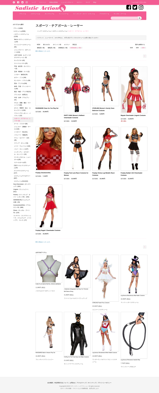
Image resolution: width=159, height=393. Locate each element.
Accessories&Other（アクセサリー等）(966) (22, 206)
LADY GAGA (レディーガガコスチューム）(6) (22, 56)
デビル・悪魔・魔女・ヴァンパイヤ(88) (22, 104)
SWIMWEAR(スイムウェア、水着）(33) (22, 201)
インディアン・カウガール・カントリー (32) (21, 153)
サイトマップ (92, 383)
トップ (34, 2)
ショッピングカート (67, 2)
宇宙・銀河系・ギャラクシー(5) (22, 67)
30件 (137, 48)
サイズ (88, 2)
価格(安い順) (41, 48)
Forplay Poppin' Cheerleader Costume (48, 230)
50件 (131, 48)
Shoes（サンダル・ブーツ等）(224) (21, 211)
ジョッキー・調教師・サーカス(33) (22, 128)
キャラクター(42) (19, 60)
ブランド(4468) (18, 28)
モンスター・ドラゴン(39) (22, 80)
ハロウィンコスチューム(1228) (21, 35)
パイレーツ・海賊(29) (21, 135)
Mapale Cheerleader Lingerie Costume (133, 115)
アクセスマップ (81, 383)
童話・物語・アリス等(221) (22, 91)
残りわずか (46, 44)
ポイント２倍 (57, 44)
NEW (38, 44)
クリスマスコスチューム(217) (21, 172)
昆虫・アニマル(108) (20, 83)
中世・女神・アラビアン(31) (21, 99)
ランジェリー (63, 13)
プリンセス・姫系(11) (21, 94)
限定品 (75, 44)
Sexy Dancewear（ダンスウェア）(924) (22, 185)
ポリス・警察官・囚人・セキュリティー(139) (22, 109)
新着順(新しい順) (76, 48)
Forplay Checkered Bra (43, 173)
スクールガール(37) (20, 162)
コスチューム (35, 13)
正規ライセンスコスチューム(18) (22, 167)
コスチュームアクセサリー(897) (22, 177)
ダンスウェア (49, 13)
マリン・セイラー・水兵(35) (21, 139)
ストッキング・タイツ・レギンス (84, 13)
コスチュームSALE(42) (21, 181)
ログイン (79, 2)
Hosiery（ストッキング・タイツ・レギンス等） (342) (21, 196)
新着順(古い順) (63, 48)
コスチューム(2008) (19, 31)
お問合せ (72, 383)
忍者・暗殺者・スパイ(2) (22, 71)
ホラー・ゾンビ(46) (20, 77)
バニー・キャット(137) (21, 149)
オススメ (67, 44)
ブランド (22, 13)
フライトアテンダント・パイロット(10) (22, 114)
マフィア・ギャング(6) (21, 143)
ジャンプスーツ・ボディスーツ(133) (22, 51)
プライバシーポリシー (104, 383)
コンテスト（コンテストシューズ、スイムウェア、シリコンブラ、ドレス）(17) (22, 218)
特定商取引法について (61, 383)
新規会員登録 (53, 2)
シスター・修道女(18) (21, 74)
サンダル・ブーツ (120, 13)
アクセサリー (104, 13)
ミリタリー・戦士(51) (21, 132)
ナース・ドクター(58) (21, 124)
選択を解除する (140, 44)
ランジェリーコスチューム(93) (22, 46)
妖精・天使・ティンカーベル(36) (22, 87)
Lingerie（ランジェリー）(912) (21, 190)
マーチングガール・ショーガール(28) (22, 158)
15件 (143, 48)
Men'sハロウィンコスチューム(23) (23, 41)
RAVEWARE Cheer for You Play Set (47, 108)
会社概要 (50, 383)
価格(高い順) (51, 48)
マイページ (42, 2)
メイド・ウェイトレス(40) (22, 146)
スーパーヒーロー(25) (21, 63)
